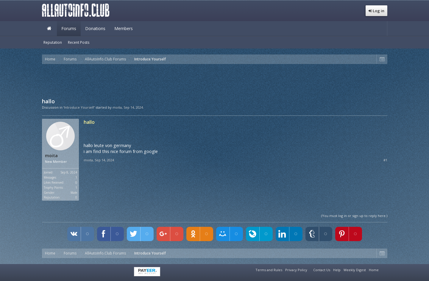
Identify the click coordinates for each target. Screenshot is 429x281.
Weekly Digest (355, 270)
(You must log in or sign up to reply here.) (354, 215)
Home (49, 28)
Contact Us (321, 270)
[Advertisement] (214, 80)
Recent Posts (78, 42)
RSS (384, 269)
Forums (68, 28)
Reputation (52, 42)
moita (117, 107)
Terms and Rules (268, 270)
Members (123, 28)
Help (337, 270)
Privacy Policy (296, 270)
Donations (95, 28)
